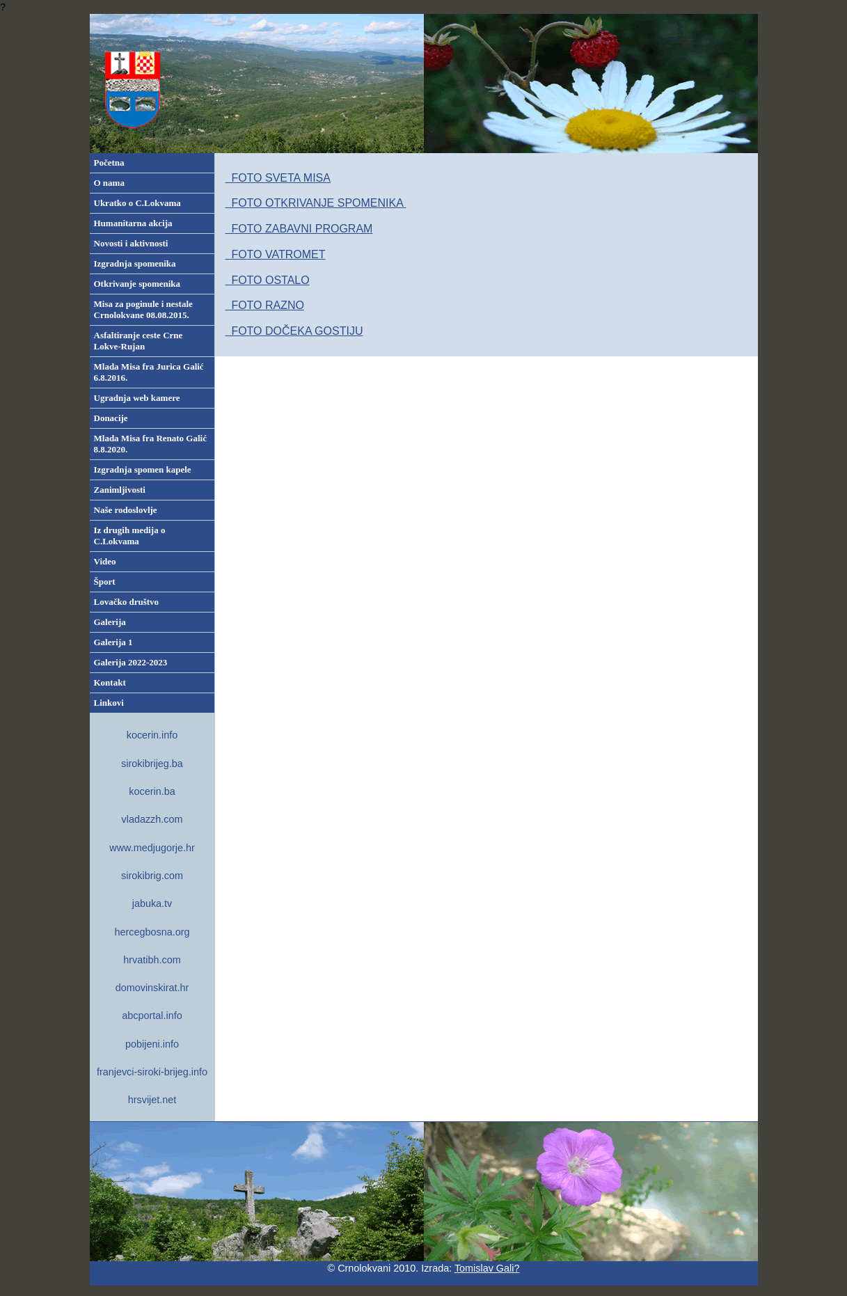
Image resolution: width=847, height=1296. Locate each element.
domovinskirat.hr (152, 987)
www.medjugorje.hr (151, 847)
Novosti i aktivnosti (131, 243)
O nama (109, 182)
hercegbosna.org (151, 932)
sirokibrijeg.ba (152, 763)
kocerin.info (152, 735)
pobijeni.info (152, 1044)
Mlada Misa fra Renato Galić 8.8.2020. (150, 444)
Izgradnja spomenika (135, 263)
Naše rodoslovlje (125, 510)
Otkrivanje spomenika (137, 283)
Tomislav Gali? (487, 1268)
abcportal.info (152, 1015)
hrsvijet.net (152, 1099)
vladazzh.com (152, 819)
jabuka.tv (152, 903)
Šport (105, 581)
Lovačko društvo (126, 601)
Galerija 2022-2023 (131, 662)
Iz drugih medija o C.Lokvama (130, 535)
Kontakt (110, 682)
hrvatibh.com (151, 959)
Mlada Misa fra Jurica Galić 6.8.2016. (149, 372)
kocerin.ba (152, 791)
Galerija (110, 622)
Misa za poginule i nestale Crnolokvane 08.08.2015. (143, 309)
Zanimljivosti (119, 489)
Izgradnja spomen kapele (142, 469)
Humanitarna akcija (133, 223)
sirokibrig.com (152, 875)
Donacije (111, 418)
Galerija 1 (113, 642)
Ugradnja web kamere (137, 398)
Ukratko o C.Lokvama (137, 203)
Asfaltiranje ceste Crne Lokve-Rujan (138, 340)
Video (105, 561)
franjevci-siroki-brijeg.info (152, 1071)
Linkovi (109, 702)
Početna (109, 162)
